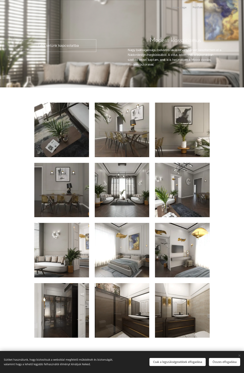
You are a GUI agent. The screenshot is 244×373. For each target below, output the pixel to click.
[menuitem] (219, 8)
